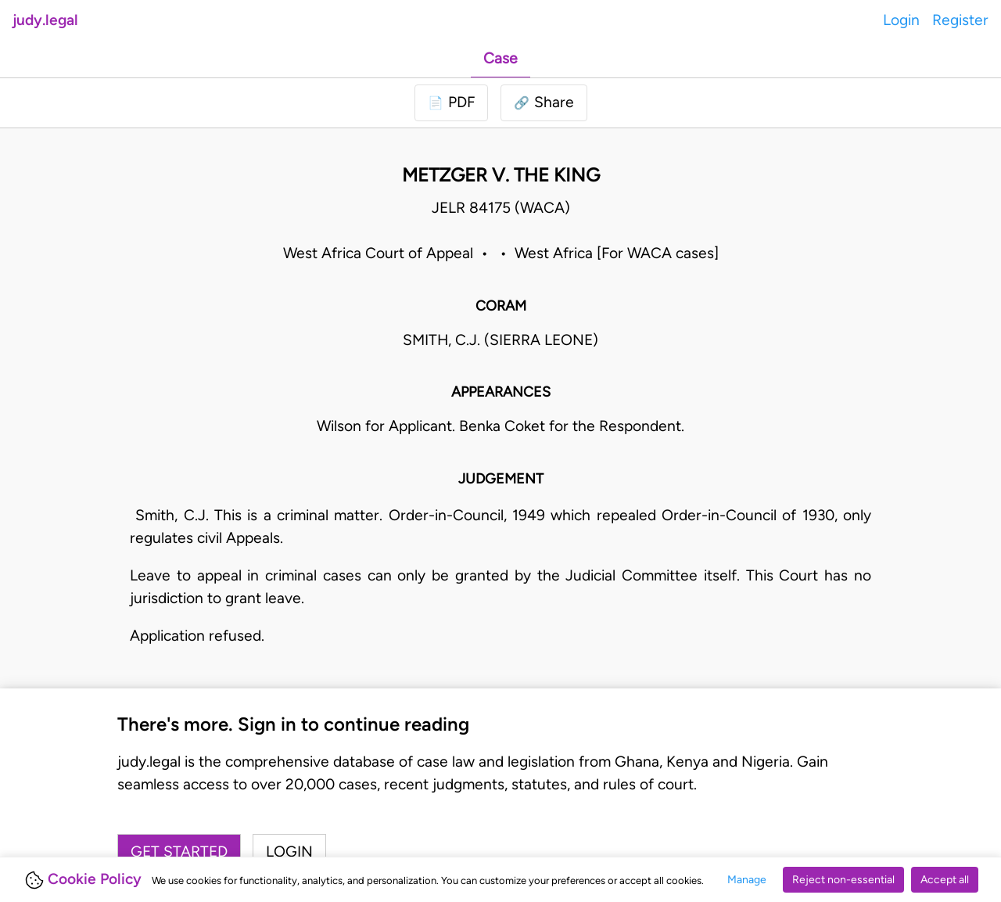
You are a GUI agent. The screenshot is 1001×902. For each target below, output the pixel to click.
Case (500, 58)
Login (901, 20)
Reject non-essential (843, 879)
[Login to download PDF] (451, 102)
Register (960, 20)
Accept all (944, 879)
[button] (543, 102)
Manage (746, 879)
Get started (179, 852)
